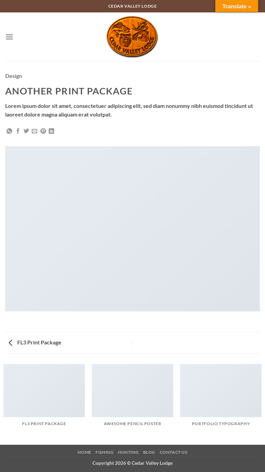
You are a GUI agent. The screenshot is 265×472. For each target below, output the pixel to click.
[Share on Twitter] (26, 131)
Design (13, 75)
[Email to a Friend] (34, 131)
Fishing (105, 452)
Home (84, 452)
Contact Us (173, 452)
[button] (9, 36)
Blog (149, 452)
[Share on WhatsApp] (9, 131)
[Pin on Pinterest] (43, 131)
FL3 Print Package (35, 342)
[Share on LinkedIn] (51, 131)
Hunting (128, 452)
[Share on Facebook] (18, 131)
